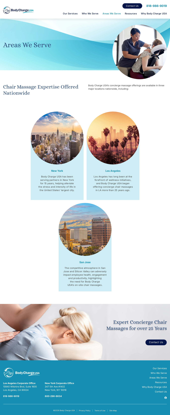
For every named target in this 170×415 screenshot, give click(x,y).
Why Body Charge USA (154, 13)
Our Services (70, 13)
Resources (131, 13)
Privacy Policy (84, 410)
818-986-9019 (156, 6)
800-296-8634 (53, 396)
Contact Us (132, 6)
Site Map (113, 410)
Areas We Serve (112, 13)
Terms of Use (100, 410)
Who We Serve (90, 13)
